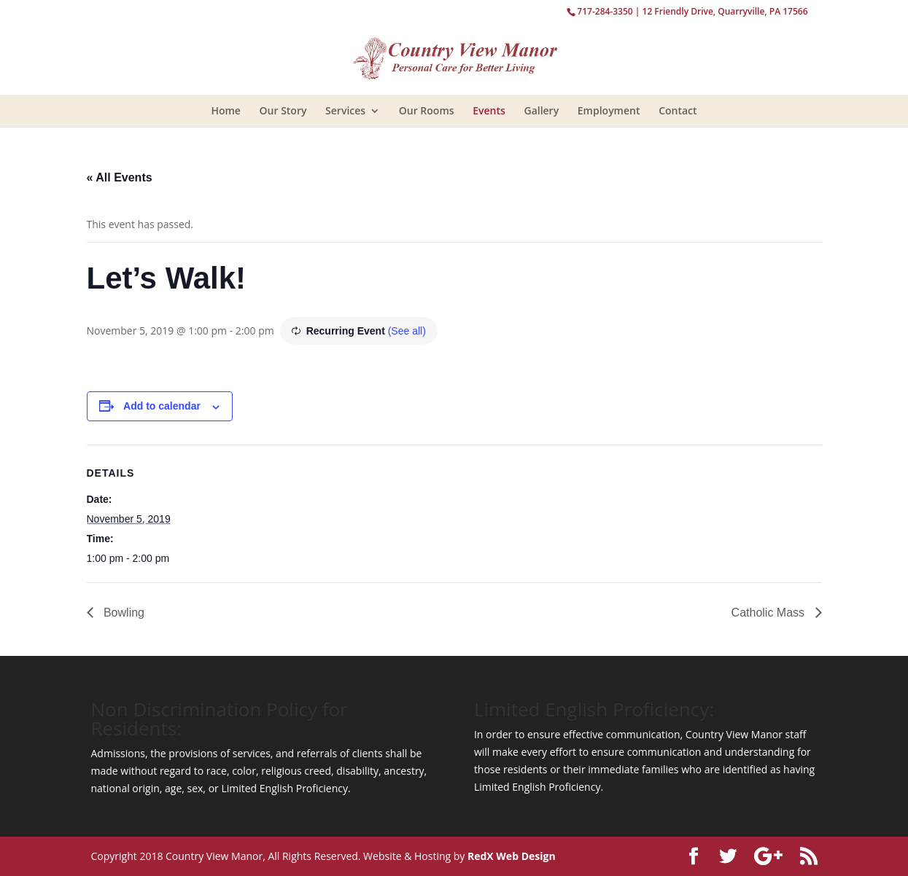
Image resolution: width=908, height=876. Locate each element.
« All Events (119, 177)
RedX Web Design (511, 856)
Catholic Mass (770, 612)
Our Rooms (426, 110)
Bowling (122, 612)
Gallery (541, 110)
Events (489, 110)
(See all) (407, 331)
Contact (677, 110)
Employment (609, 110)
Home (226, 110)
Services (345, 110)
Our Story (283, 110)
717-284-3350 (604, 11)
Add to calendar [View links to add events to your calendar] (162, 406)
